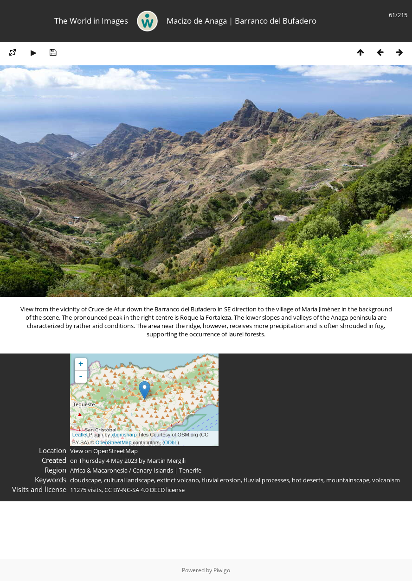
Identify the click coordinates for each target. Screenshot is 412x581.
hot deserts (307, 480)
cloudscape (85, 480)
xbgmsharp (123, 434)
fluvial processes (266, 480)
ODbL (171, 442)
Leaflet (80, 434)
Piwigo (221, 570)
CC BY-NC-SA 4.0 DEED (134, 490)
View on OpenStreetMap (104, 451)
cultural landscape (129, 480)
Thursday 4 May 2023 (108, 460)
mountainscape (347, 480)
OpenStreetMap (114, 442)
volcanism (386, 480)
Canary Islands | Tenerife (167, 470)
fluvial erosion (221, 480)
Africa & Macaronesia (99, 470)
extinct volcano (178, 480)
